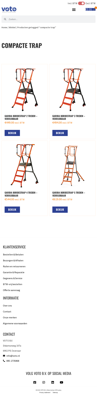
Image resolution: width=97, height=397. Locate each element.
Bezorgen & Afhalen (13, 260)
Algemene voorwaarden (15, 323)
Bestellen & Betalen (13, 254)
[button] (74, 9)
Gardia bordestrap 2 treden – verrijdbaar (21, 117)
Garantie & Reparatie (13, 272)
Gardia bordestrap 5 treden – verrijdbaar (68, 194)
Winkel (12, 27)
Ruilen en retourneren (14, 266)
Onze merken (10, 317)
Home (4, 27)
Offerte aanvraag (11, 290)
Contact (7, 311)
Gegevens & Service (12, 278)
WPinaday (58, 390)
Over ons (7, 305)
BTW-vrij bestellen (12, 284)
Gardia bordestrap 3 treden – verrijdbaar (68, 117)
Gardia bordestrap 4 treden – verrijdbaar (21, 194)
